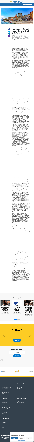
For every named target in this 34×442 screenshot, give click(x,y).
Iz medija (18, 40)
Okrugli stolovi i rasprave (5, 390)
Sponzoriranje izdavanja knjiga (17, 329)
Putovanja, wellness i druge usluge (6, 412)
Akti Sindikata (4, 421)
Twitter (9, 31)
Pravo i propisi (20, 378)
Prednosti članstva (17, 325)
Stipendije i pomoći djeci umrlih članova (7, 406)
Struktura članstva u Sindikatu (6, 422)
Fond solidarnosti (4, 400)
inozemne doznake (20, 285)
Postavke (29, 438)
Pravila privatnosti (23, 440)
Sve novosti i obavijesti (5, 381)
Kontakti (3, 425)
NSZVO (5, 436)
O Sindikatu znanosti (5, 416)
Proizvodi (3, 411)
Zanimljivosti (3, 391)
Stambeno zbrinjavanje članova (6, 402)
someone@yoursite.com (9, 35)
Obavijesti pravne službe (20, 381)
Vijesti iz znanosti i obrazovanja (6, 385)
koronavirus (13, 286)
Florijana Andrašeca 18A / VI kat (8, 435)
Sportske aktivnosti (4, 392)
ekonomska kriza (14, 285)
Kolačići (19, 440)
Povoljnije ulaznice (4, 410)
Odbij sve (21, 438)
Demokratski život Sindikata (5, 386)
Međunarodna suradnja (5, 387)
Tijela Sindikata (4, 420)
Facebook (9, 29)
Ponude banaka (4, 407)
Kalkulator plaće (19, 386)
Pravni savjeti (19, 387)
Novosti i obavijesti (5, 378)
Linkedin (9, 33)
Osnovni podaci (4, 419)
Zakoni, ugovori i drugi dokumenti (22, 382)
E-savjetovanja (19, 385)
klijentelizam (25, 285)
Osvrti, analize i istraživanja (22, 396)
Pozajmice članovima (5, 401)
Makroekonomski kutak (20, 400)
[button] (4, 334)
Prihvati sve (14, 438)
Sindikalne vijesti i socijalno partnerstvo (7, 382)
